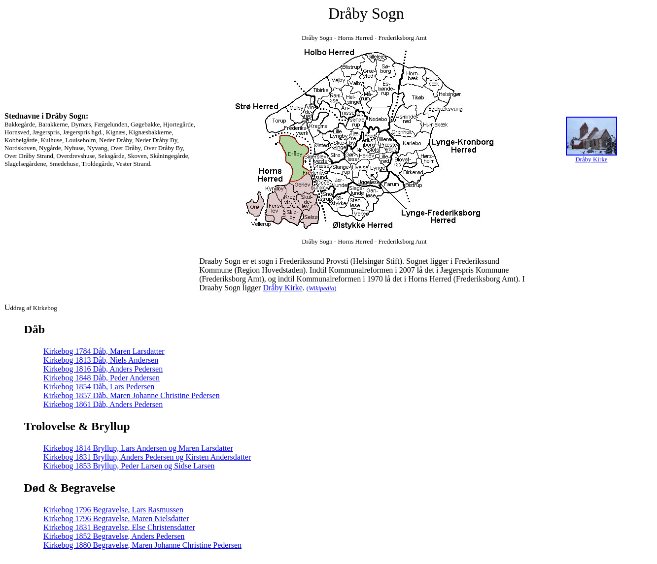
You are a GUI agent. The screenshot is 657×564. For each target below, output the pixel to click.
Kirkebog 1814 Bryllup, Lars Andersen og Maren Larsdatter (138, 448)
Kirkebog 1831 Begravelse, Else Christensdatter (119, 527)
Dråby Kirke (282, 287)
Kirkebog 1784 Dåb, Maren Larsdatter (104, 351)
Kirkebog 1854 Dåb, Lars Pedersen (98, 386)
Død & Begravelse (69, 487)
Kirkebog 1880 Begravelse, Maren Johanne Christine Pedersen (142, 545)
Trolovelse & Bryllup (77, 426)
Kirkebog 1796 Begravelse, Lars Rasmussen (113, 509)
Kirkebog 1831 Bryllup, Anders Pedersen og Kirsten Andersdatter (147, 457)
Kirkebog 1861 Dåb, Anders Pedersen (103, 404)
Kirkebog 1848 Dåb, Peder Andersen (101, 378)
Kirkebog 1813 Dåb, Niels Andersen (100, 360)
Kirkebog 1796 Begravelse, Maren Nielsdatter (116, 518)
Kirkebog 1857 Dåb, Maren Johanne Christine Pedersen (131, 395)
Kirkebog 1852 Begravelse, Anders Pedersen (114, 536)
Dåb (34, 329)
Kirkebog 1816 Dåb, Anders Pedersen (103, 369)
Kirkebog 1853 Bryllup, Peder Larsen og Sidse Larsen (128, 466)
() (322, 288)
